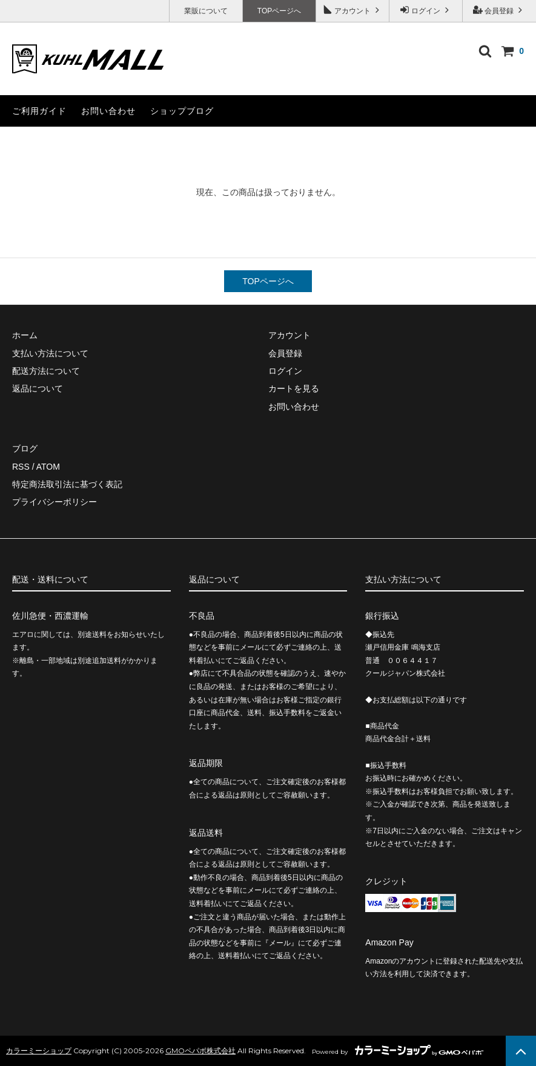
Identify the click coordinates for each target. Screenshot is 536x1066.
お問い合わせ (108, 111)
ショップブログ (182, 111)
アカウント (353, 10)
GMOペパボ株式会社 (200, 1050)
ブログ (25, 448)
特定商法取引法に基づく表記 (67, 484)
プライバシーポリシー (54, 502)
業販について (206, 11)
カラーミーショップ (38, 1050)
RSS (21, 466)
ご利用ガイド (39, 111)
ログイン (426, 10)
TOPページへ (279, 11)
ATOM (48, 466)
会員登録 (499, 10)
